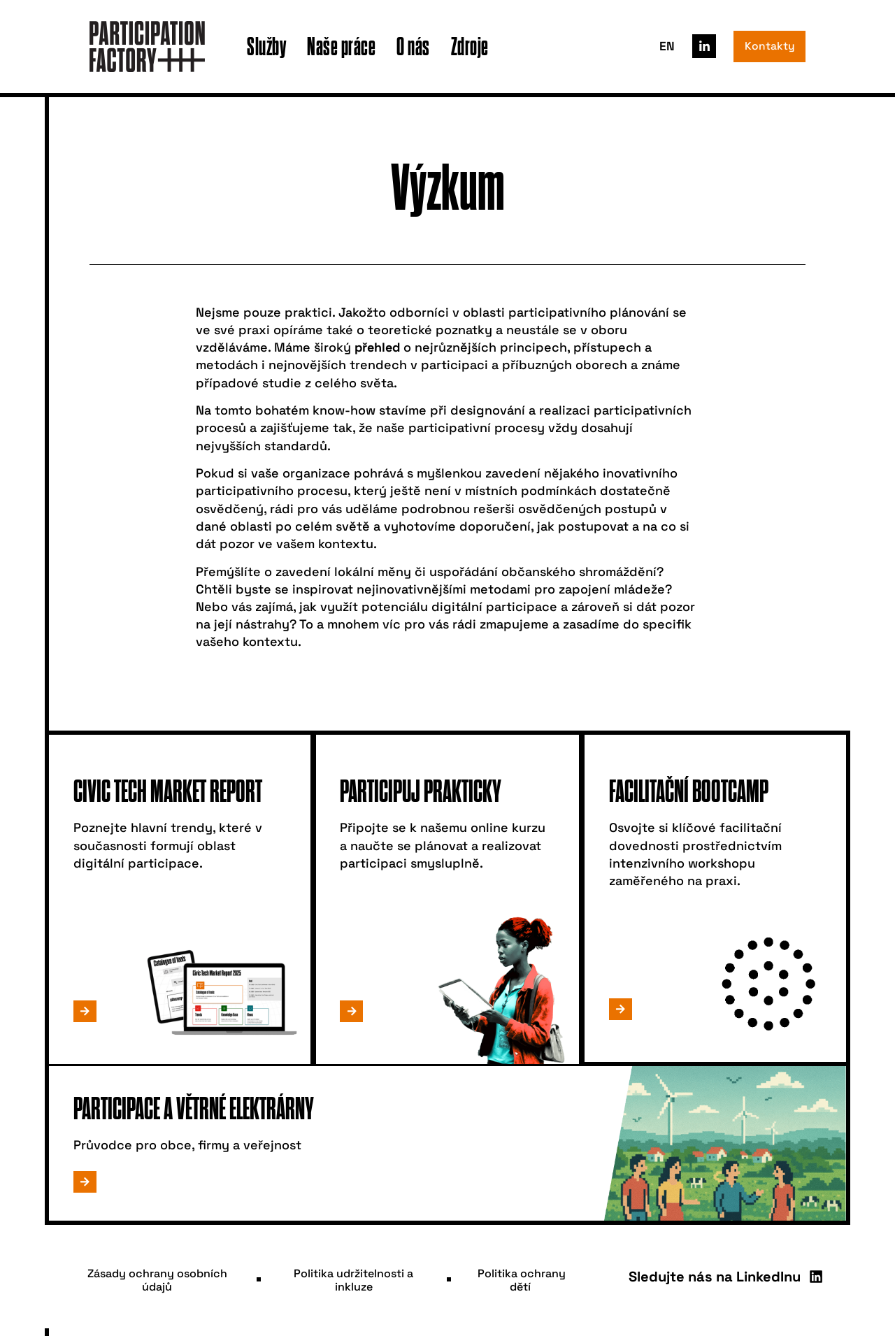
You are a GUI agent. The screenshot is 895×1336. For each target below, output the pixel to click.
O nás (413, 46)
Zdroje (470, 46)
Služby (266, 46)
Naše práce (341, 46)
